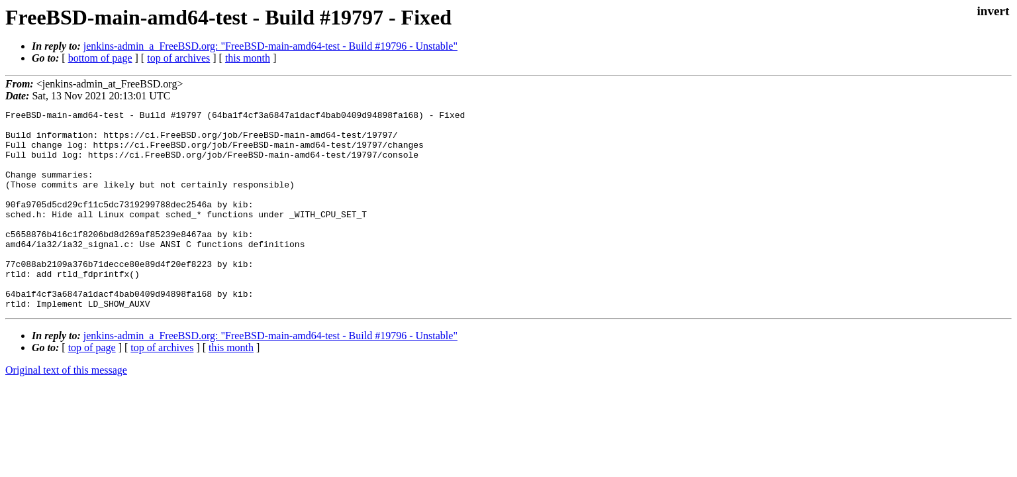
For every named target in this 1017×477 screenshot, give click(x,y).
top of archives (178, 58)
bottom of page (100, 58)
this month (247, 58)
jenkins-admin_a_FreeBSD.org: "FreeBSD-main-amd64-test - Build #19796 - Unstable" (270, 46)
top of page (92, 387)
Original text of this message (66, 409)
